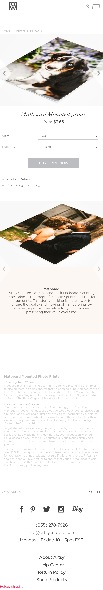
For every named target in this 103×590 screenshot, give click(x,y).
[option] (51, 70)
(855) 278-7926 (52, 525)
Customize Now (53, 163)
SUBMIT (94, 492)
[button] (8, 267)
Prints (6, 31)
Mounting (20, 31)
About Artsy (51, 557)
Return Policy (51, 572)
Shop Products (51, 580)
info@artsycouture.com (51, 533)
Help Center (51, 565)
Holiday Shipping (11, 586)
